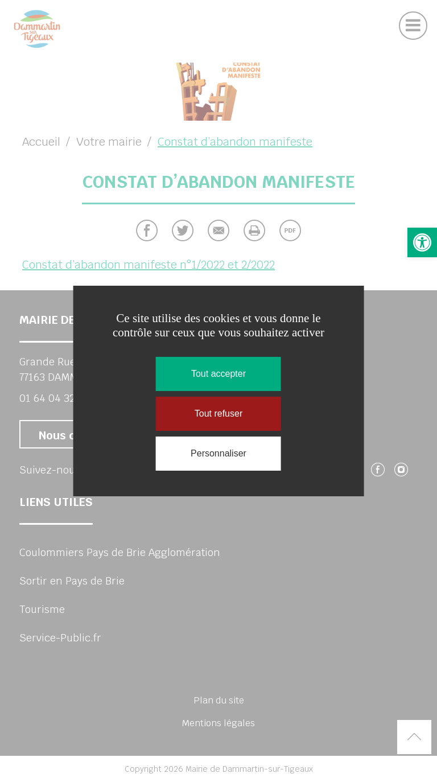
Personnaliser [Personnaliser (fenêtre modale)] (218, 453)
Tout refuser (218, 413)
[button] (422, 242)
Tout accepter (218, 373)
